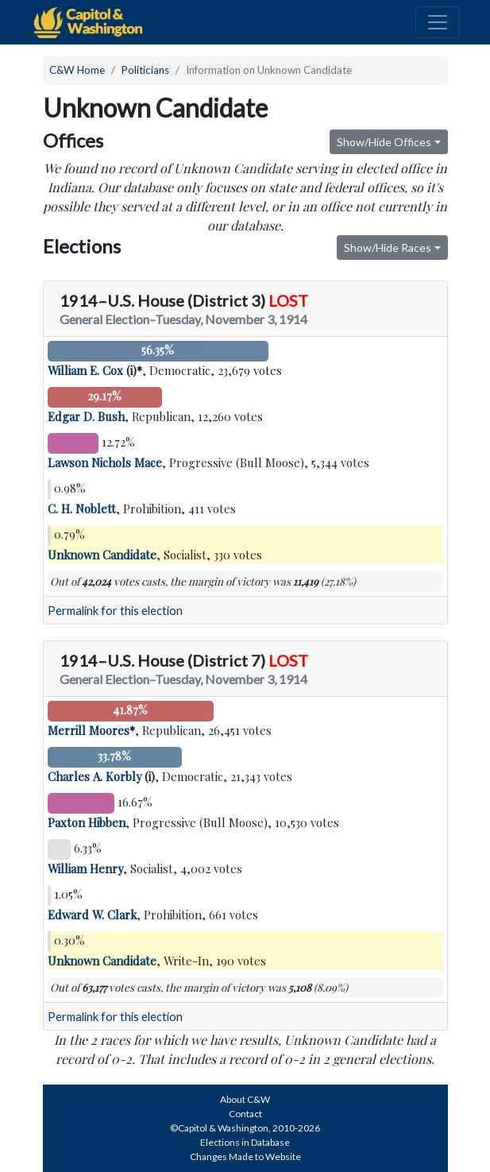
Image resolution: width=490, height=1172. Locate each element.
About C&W (245, 1099)
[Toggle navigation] (437, 22)
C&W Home (77, 70)
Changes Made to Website (245, 1156)
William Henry (85, 868)
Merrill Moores (88, 730)
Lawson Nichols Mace (105, 462)
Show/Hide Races (387, 247)
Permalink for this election (115, 610)
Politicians (145, 70)
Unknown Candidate (102, 555)
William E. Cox (85, 370)
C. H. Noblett (82, 508)
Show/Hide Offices (384, 142)
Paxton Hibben (86, 822)
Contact (245, 1114)
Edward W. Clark (92, 915)
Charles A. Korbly (94, 776)
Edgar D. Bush (86, 416)
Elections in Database (245, 1142)
